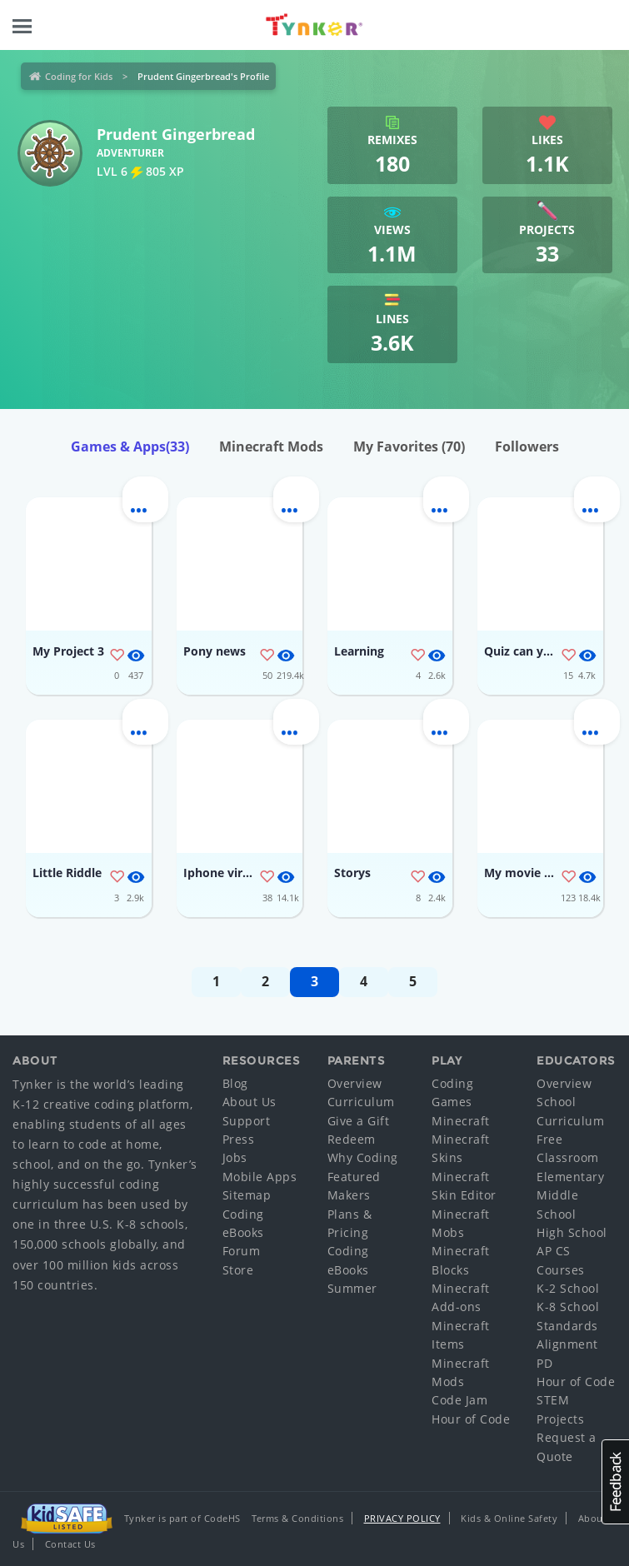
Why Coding (362, 1157)
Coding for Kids (78, 76)
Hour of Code (471, 1419)
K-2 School (568, 1288)
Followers (527, 446)
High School (572, 1232)
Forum (241, 1251)
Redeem (351, 1139)
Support (246, 1121)
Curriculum (361, 1102)
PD (544, 1363)
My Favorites (409, 446)
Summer (352, 1288)
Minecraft (461, 1121)
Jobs (234, 1157)
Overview (354, 1083)
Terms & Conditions (297, 1518)
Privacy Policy (402, 1518)
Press (238, 1139)
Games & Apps (130, 446)
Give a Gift (358, 1121)
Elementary (570, 1176)
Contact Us (70, 1544)
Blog (235, 1083)
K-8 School (568, 1306)
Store (238, 1270)
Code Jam (459, 1400)
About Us (249, 1102)
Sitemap (247, 1195)
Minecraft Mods (271, 446)
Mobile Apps (259, 1176)
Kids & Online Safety (509, 1518)
